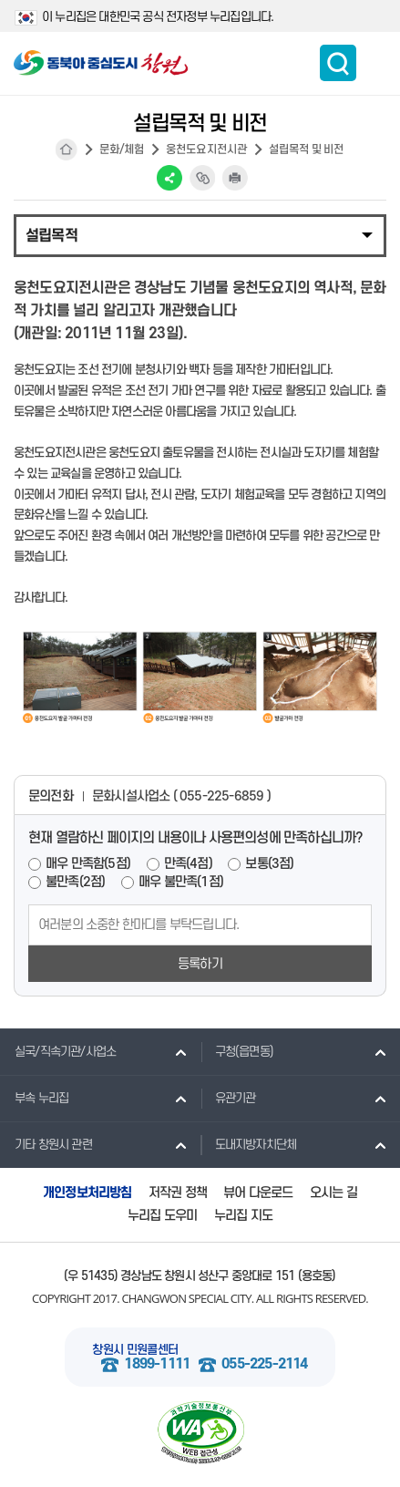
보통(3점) (269, 864)
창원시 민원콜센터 (135, 1350)
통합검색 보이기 (338, 63)
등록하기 (200, 964)
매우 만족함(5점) (88, 864)
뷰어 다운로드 (257, 1193)
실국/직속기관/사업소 (58, 1051)
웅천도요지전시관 (207, 149)
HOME (66, 149)
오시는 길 (333, 1193)
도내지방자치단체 (248, 1144)
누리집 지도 (243, 1216)
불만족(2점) (75, 882)
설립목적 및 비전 (306, 149)
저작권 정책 (178, 1193)
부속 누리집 (34, 1097)
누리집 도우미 (162, 1216)
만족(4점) (188, 864)
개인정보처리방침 (87, 1193)
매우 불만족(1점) (180, 882)
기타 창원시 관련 (46, 1144)
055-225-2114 (264, 1364)
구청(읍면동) (236, 1051)
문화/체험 (122, 149)
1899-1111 (157, 1364)
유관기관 (228, 1097)
